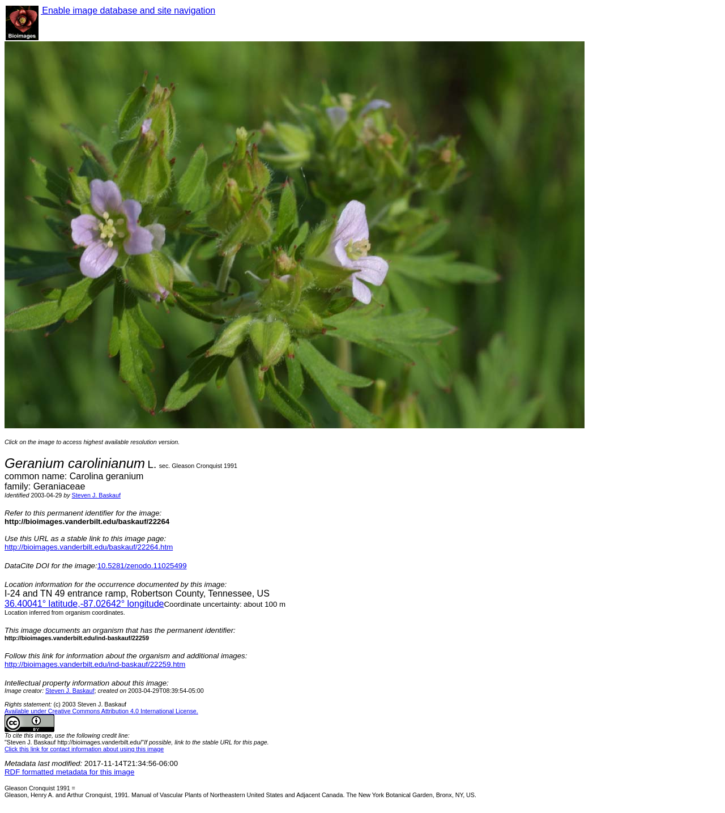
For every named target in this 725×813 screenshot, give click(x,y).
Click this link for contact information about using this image (84, 749)
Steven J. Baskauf (96, 495)
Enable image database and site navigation (128, 10)
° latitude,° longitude (84, 603)
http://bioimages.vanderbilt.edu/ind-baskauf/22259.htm (95, 664)
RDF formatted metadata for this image (69, 772)
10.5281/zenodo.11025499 (142, 565)
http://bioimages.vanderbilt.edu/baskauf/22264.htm (89, 547)
